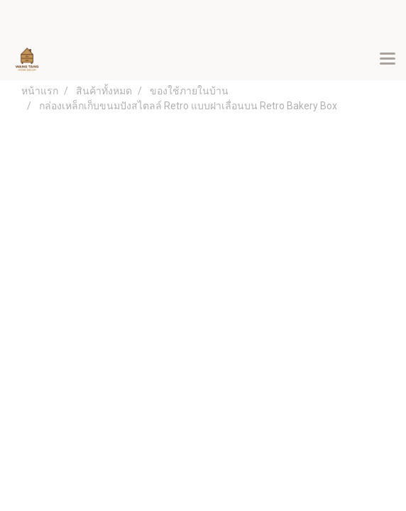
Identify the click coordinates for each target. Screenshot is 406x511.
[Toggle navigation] (387, 59)
